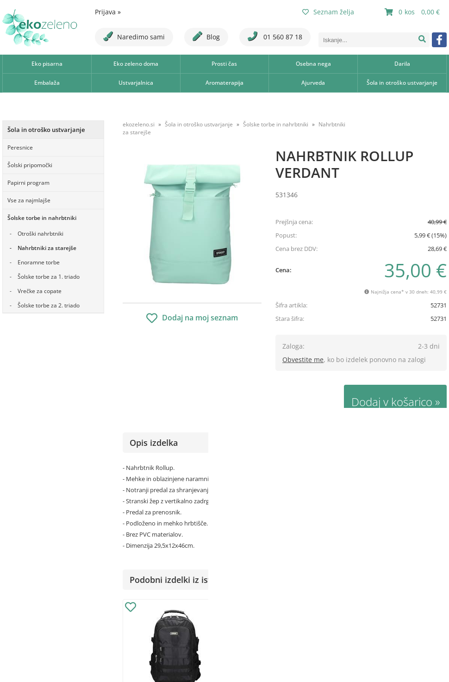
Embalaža (47, 83)
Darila (402, 64)
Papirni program (28, 183)
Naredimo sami (134, 36)
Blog (206, 36)
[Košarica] (413, 12)
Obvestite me (303, 359)
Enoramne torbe (39, 262)
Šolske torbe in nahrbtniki (41, 218)
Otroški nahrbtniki (40, 234)
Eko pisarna (46, 64)
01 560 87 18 (275, 36)
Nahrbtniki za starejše (47, 248)
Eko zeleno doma (135, 64)
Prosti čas (224, 64)
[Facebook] (439, 39)
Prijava (108, 11)
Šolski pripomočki (29, 165)
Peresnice (20, 147)
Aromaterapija (224, 83)
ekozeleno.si (139, 124)
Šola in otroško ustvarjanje (402, 83)
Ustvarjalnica (135, 83)
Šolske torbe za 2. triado (49, 305)
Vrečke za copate (40, 291)
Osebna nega (313, 64)
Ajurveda (313, 83)
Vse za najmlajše (28, 200)
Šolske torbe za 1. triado (49, 277)
